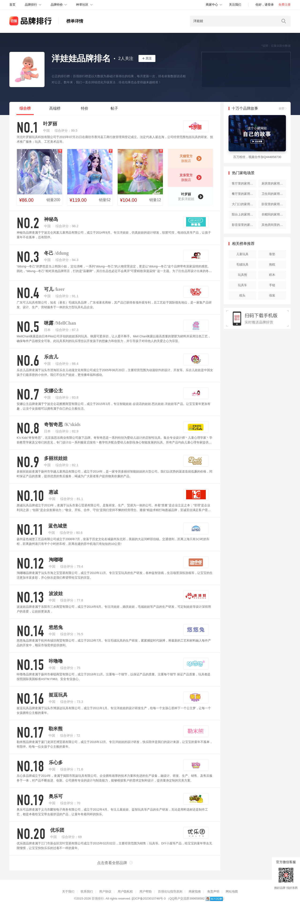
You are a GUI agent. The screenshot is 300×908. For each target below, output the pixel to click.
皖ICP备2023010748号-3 (149, 898)
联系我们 (87, 891)
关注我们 (235, 4)
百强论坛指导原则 (170, 891)
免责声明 (213, 891)
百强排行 (98, 898)
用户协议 (105, 891)
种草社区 (82, 4)
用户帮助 (145, 891)
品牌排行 (31, 4)
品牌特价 (57, 4)
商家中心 (212, 4)
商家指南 (195, 891)
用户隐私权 (125, 891)
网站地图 (232, 891)
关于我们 (68, 891)
